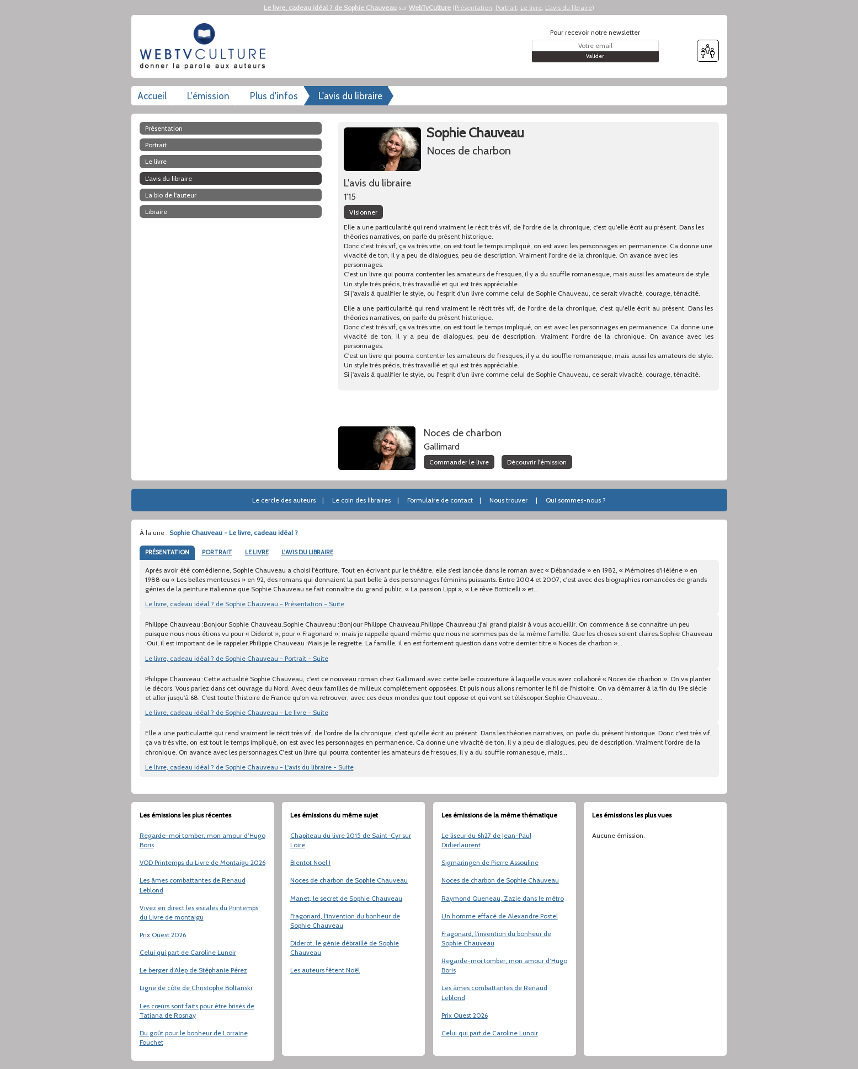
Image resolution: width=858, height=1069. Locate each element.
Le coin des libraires (361, 500)
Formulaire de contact (440, 500)
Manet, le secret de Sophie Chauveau (346, 898)
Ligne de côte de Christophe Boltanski (196, 988)
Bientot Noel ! (310, 862)
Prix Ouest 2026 (163, 935)
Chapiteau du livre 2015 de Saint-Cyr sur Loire (350, 840)
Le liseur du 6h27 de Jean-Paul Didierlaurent (486, 840)
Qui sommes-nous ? (576, 500)
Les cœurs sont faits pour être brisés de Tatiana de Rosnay (197, 1010)
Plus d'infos (274, 95)
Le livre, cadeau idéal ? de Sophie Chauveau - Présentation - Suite (244, 604)
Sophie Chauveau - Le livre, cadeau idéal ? (233, 532)
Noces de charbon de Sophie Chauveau (349, 880)
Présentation (473, 7)
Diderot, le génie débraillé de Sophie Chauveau (344, 947)
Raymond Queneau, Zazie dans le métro (502, 898)
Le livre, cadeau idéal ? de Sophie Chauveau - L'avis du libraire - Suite (249, 767)
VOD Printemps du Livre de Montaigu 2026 (202, 862)
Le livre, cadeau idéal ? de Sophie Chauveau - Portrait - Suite (236, 658)
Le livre (531, 7)
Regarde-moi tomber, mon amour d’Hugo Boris (202, 840)
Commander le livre (459, 462)
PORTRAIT (217, 552)
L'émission (208, 95)
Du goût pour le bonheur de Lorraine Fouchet (194, 1037)
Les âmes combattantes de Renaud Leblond (193, 885)
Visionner (363, 212)
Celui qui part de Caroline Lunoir (188, 952)
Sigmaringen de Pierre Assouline (490, 862)
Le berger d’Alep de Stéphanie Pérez (193, 970)
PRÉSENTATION (167, 552)
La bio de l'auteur (170, 195)
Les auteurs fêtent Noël (325, 970)
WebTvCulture (430, 7)
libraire (156, 211)
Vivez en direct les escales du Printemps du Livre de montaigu (199, 912)
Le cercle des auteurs (284, 500)
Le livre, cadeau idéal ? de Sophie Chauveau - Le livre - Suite (236, 712)
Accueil (152, 95)
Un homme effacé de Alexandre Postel (499, 916)
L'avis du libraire (568, 7)
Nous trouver (508, 500)
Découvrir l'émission (537, 462)
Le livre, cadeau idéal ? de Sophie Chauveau (330, 7)
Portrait (506, 7)
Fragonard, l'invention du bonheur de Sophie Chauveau (345, 920)
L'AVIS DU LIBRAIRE (307, 552)
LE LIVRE (257, 552)
